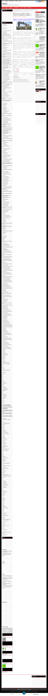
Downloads (7, 1)
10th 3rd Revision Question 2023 (6, 30)
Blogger (30, 689)
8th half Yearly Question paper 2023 (7, 296)
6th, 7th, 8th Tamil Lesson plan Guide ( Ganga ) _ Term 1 (42, 53)
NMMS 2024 (3, 456)
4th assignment (4, 232)
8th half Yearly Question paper (6, 295)
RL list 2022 (3, 477)
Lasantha (23, 691)
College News (4, 372)
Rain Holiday (4, 470)
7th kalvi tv (3, 275)
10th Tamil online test (5, 94)
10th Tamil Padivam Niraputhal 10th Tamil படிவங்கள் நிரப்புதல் (6, 661)
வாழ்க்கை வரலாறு (4, 534)
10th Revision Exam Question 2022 (6, 71)
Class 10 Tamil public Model (6, 370)
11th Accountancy (4, 103)
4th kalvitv (3, 233)
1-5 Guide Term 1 (4, 24)
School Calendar (4, 482)
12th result (3, 200)
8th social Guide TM (5, 312)
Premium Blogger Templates (28, 691)
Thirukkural (3, 500)
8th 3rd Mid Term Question (5, 285)
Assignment (3, 361)
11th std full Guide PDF (5, 142)
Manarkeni (3, 447)
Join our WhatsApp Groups (6, 423)
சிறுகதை (3, 528)
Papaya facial (4, 460)
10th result (3, 69)
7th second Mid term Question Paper (7, 281)
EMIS (3, 385)
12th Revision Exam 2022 (5, 203)
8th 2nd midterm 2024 (5, 284)
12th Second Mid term (5, 204)
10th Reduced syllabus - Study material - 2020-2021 (6, 67)
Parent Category (12, 1)
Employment (4, 386)
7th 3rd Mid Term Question (5, 267)
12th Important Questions (5, 177)
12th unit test (4, 220)
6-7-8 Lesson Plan (4, 243)
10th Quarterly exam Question (6, 59)
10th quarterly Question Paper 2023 (7, 64)
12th (2, 147)
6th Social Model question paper (6, 259)
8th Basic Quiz (4, 290)
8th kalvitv (3, 297)
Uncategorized (29, 7)
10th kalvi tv (3, 46)
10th (2, 29)
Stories (12, 694)
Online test (3, 459)
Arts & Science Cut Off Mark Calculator (6, 634)
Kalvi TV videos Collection (5, 433)
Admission (3, 352)
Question (3, 469)
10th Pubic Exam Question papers (6, 50)
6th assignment (4, 248)
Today (3, 511)
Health (20, 1)
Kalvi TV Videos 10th (5, 432)
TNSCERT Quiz (4, 506)
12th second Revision (5, 205)
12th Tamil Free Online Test (5, 215)
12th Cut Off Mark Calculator (6, 160)
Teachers (3, 497)
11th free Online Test (5, 117)
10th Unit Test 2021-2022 (5, 95)
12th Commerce (4, 157)
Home (2, 1)
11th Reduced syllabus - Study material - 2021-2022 (6, 133)
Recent (3, 473)
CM (2, 371)
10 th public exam (4, 28)
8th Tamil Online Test (5, 320)
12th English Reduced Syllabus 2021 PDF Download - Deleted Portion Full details (7, 164)
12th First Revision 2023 (5, 172)
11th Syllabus (4, 143)
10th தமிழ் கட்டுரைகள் (5, 96)
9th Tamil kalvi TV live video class (6, 344)
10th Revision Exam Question (6, 70)
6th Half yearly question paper (6, 250)
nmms (3, 455)
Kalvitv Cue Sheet (4, 438)
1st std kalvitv (4, 221)
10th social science (4, 80)
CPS (2, 376)
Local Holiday (4, 445)
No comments (24, 16)
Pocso (3, 464)
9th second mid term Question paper (7, 339)
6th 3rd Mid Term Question (5, 245)
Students (3, 493)
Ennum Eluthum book (5, 389)
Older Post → (32, 74)
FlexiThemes (14, 691)
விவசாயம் (3, 535)
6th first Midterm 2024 (5, 249)
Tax (2, 496)
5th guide (3, 238)
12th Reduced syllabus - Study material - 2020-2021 (6, 195)
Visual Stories (36, 694)
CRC (2, 377)
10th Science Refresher (5, 75)
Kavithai (3, 441)
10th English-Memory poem (6, 34)
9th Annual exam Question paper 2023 (7, 325)
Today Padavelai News (5, 515)
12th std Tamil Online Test (5, 210)
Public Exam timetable (5, 468)
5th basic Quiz (4, 237)
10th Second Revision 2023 (6, 79)
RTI (2, 479)
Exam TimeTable (4, 394)
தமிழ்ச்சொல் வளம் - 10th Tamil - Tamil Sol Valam (7, 652)
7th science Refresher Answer (6, 279)
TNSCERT (3, 505)
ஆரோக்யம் (3, 523)
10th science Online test (5, 74)
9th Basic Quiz (4, 329)
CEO (2, 366)
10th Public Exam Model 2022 (6, 52)
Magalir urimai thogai (5, 446)
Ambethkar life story (5, 354)
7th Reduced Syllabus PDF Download (7, 276)
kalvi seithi (3, 427)
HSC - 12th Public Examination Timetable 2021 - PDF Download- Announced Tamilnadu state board (7, 405)
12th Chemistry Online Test (5, 156)
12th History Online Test (5, 176)
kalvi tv (3, 428)
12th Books (3, 151)
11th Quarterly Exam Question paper (7, 129)
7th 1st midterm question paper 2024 (7, 266)
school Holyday (4, 483)
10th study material (4, 86)
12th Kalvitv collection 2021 (6, 180)
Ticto (3, 501)
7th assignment (4, 271)
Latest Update (4, 442)
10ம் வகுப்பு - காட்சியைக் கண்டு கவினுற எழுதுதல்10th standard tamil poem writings (7, 643)
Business (6, 7)
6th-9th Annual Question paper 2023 (7, 263)
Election (3, 384)
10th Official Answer (5, 47)
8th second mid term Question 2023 (7, 311)
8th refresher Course (5, 307)
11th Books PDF (4, 107)
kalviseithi (17, 10)
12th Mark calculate (4, 181)
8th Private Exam (4, 301)
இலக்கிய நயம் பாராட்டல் (5, 525)
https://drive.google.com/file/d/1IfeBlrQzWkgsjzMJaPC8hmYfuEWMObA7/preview (7, 411)
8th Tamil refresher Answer (5, 321)
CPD (2, 375)
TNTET (3, 510)
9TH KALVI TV (4, 335)
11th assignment (4, 104)
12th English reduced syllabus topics (7, 165)
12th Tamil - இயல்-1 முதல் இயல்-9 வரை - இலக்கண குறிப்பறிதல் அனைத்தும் (42, 67)
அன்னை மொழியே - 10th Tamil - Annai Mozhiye (42, 82)
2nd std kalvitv (4, 228)
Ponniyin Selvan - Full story (5, 465)
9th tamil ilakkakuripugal (5, 343)
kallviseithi (3, 424)
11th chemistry (4, 109)
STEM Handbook (4, 491)
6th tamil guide (4, 262)
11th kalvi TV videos (5, 121)
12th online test (4, 185)
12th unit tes (3, 219)
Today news (3, 514)
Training (3, 516)
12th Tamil (3, 214)
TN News (3, 502)
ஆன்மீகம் (3, 524)
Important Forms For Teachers (6, 419)
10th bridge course (4, 33)
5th (2, 234)
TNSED (3, 509)
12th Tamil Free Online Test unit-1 (6, 216)
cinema (3, 367)
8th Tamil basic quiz (5, 316)
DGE (2, 380)
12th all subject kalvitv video (6, 148)
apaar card (3, 357)
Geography (3, 398)
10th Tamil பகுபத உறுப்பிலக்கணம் (7, 91)
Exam (3, 393)
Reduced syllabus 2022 (5, 474)
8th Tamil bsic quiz (4, 317)
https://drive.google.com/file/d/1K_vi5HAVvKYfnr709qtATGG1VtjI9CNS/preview (7, 414)
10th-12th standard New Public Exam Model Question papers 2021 (7, 100)
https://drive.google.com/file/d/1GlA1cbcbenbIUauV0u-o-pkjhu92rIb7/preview (7, 408)
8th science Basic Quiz (5, 308)
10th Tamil (3, 90)
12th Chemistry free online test (6, 155)
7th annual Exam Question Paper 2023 (7, 270)
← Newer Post (15, 74)
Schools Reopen (4, 487)
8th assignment (4, 289)
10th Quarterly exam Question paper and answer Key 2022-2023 (7, 63)
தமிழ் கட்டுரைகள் (4, 529)
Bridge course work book (5, 362)
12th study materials (5, 211)
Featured (16, 1)
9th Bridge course (4, 330)
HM (2, 403)
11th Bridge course (4, 108)
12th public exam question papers (6, 186)
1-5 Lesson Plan (4, 25)
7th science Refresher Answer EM (6, 280)
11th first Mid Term (4, 112)
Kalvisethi (3, 437)
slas (2, 488)
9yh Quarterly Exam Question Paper (7, 348)
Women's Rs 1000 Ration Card (6, 519)
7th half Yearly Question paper (6, 272)
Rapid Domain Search (34, 691)
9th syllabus (3, 340)
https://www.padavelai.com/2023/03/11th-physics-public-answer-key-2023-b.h (7, 416)
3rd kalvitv (3, 229)
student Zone (4, 492)
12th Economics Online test (6, 161)
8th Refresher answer (5, 306)
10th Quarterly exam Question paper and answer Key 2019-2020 (7, 61)
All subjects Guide (4, 353)
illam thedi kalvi (4, 418)
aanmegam (3, 349)
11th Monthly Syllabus (5, 122)
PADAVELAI (4, 4)
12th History (3, 175)
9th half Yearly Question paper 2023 (7, 334)
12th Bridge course (4, 152)
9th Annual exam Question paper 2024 (7, 326)
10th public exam (4, 51)
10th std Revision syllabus (5, 85)
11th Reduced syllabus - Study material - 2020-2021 (6, 131)
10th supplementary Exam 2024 (6, 87)
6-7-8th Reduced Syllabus (5, 244)
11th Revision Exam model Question (7, 135)
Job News (3, 422)
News (3, 555)
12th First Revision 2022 (5, 171)
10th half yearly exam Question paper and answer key (7, 551)
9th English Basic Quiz (5, 331)
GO (2, 399)
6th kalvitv (3, 253)
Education (3, 381)
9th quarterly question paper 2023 (6, 338)
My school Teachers (5, 450)
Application (3, 358)
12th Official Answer (5, 184)
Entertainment (4, 390)
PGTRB (3, 461)
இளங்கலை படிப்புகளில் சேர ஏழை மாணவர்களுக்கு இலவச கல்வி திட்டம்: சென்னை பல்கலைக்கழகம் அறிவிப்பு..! (22, 14)
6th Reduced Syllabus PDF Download (7, 256)
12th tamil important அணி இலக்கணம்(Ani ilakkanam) (6, 669)
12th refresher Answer (5, 199)
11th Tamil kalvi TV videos (5, 146)
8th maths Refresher (5, 300)
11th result (3, 134)
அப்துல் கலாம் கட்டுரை (5, 520)
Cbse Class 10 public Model (6, 363)
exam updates (4, 395)
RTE (2, 478)
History (3, 402)
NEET (3, 451)
